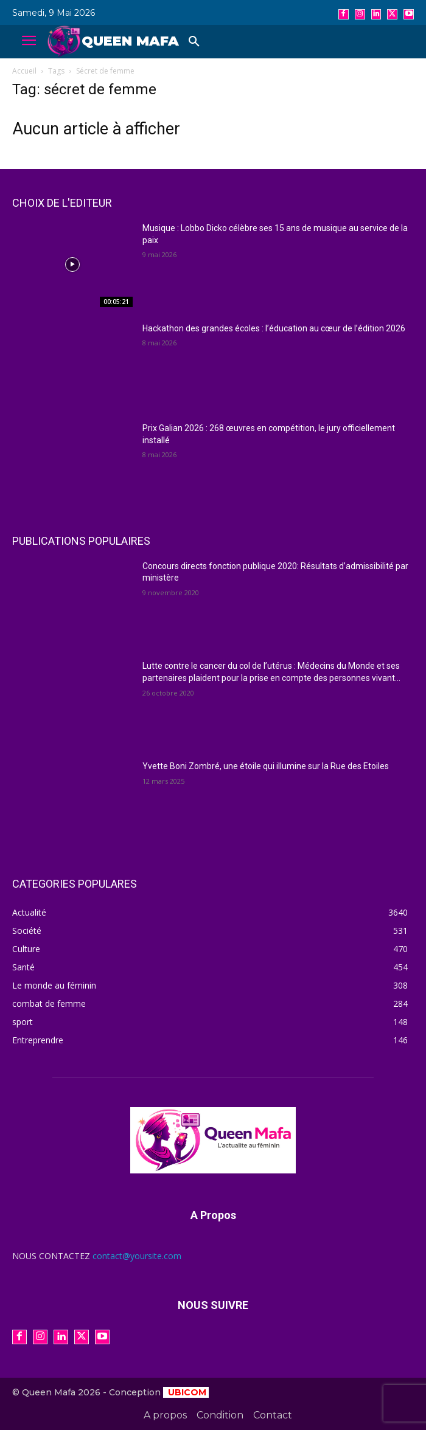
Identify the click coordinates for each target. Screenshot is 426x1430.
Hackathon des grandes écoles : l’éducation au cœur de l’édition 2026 (273, 328)
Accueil (24, 71)
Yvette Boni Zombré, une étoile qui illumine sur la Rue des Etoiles (265, 766)
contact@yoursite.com (137, 1256)
